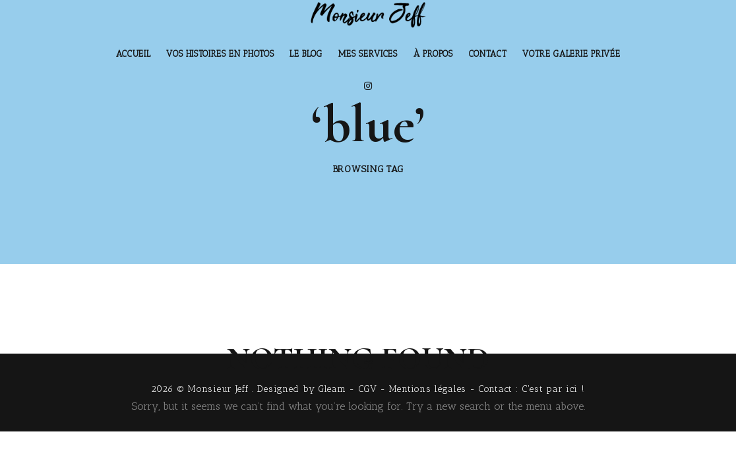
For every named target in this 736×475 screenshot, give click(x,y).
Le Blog (306, 54)
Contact (488, 54)
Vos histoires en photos (220, 54)
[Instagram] (368, 86)
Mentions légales (427, 389)
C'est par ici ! (553, 389)
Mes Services (368, 54)
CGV (367, 389)
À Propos (433, 54)
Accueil (133, 54)
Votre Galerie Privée (571, 54)
